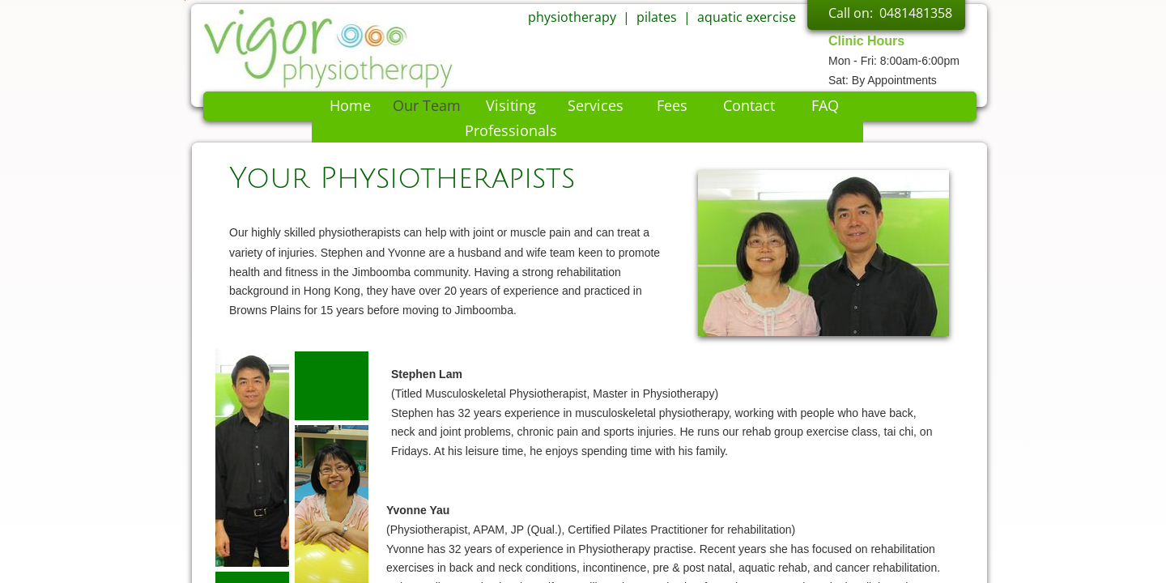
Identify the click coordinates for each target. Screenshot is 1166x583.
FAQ (825, 105)
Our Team (427, 105)
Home (350, 105)
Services (595, 105)
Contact (749, 105)
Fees (672, 105)
